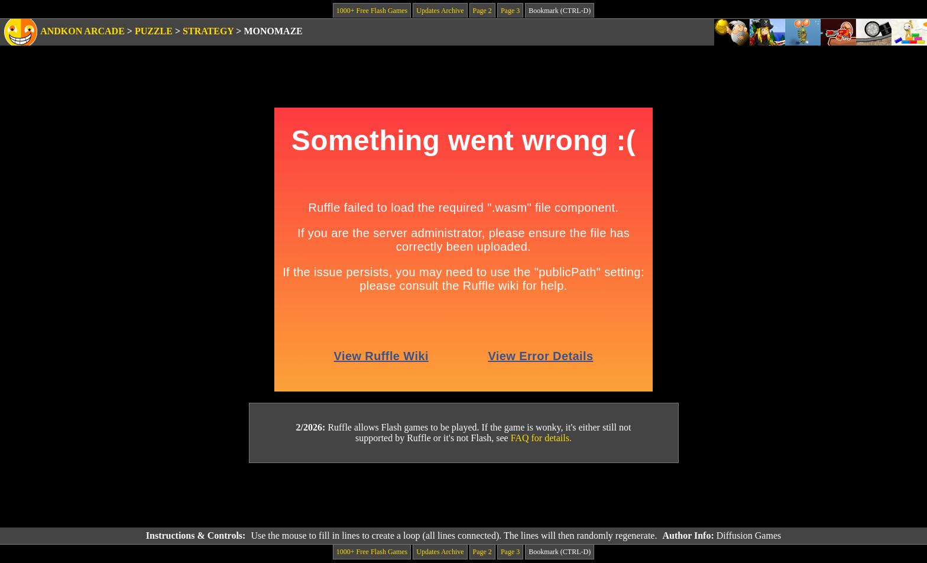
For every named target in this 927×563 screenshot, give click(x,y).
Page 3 (510, 11)
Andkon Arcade (82, 31)
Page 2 (482, 11)
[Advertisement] (463, 495)
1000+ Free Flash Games (371, 11)
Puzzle (154, 31)
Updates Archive (440, 11)
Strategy (208, 31)
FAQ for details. (541, 438)
